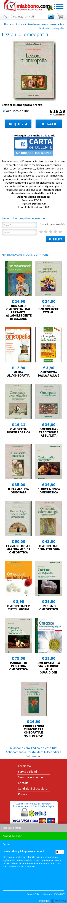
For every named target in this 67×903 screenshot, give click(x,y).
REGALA (49, 124)
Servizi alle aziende (30, 777)
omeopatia (55, 24)
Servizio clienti (27, 772)
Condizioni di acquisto (32, 788)
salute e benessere (34, 24)
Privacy (23, 794)
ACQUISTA (18, 124)
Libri (17, 24)
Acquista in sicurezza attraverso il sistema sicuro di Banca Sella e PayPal (33, 819)
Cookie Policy (34, 894)
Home (8, 24)
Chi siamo (24, 766)
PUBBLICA (56, 239)
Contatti (23, 783)
